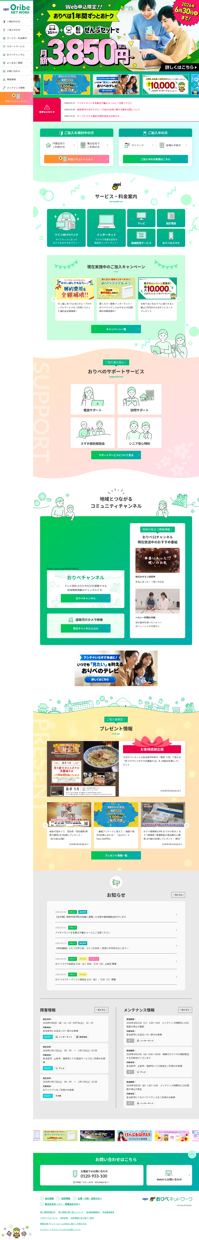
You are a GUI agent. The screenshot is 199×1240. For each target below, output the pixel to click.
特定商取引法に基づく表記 (82, 1233)
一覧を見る (176, 908)
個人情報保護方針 (48, 1228)
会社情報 (49, 1214)
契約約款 (64, 1233)
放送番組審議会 (93, 1228)
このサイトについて (48, 1233)
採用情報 (65, 1214)
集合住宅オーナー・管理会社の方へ (62, 1220)
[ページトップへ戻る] (192, 1170)
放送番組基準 (108, 1228)
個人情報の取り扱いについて (70, 1228)
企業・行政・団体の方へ (90, 1214)
